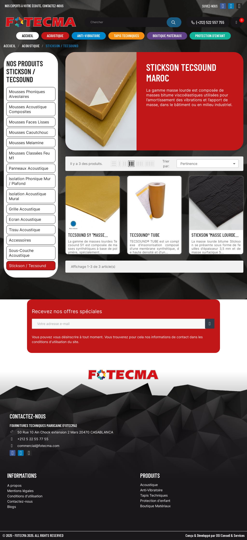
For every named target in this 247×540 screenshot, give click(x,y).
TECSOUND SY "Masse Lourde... (86, 234)
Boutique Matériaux (155, 506)
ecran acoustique (25, 219)
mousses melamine (26, 142)
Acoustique (149, 485)
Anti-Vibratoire (151, 490)
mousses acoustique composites (28, 109)
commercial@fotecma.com (38, 446)
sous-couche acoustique (21, 253)
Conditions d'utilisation (24, 496)
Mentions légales (20, 491)
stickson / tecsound (27, 265)
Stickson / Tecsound (20, 75)
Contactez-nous (20, 501)
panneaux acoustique (28, 168)
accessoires (20, 240)
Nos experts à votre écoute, (34, 6)
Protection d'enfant (155, 501)
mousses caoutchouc (28, 132)
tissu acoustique (24, 229)
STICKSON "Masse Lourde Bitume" (213, 234)
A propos (14, 485)
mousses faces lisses (29, 122)
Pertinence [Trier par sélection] (208, 164)
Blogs (11, 507)
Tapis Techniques (154, 495)
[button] (207, 22)
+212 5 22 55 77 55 (32, 439)
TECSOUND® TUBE (145, 234)
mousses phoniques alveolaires (27, 94)
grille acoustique (24, 209)
